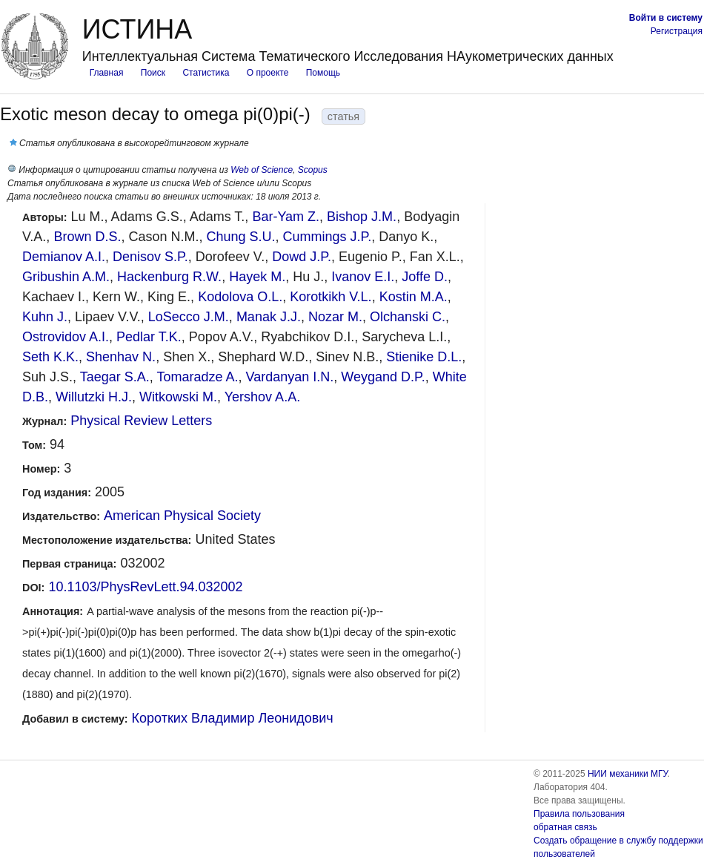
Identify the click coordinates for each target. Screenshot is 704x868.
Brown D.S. (87, 236)
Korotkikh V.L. (330, 296)
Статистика (205, 73)
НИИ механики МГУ (628, 774)
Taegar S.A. (115, 376)
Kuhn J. (44, 316)
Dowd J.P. (301, 256)
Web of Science (261, 170)
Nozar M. (335, 316)
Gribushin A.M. (66, 276)
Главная (107, 73)
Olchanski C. (407, 316)
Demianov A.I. (63, 256)
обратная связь (565, 827)
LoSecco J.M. (188, 316)
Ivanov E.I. (362, 276)
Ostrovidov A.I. (65, 336)
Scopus (313, 170)
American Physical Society (182, 515)
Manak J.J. (268, 316)
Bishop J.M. (361, 216)
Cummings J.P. (327, 236)
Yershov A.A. (262, 396)
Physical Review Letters (141, 420)
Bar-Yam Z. (285, 216)
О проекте (268, 73)
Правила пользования (579, 814)
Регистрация (677, 31)
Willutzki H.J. (94, 396)
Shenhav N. (121, 356)
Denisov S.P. (150, 256)
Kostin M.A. (413, 296)
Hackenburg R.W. (169, 276)
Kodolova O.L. (240, 296)
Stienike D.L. (424, 356)
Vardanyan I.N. (290, 376)
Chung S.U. (240, 236)
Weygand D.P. (383, 376)
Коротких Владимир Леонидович (232, 718)
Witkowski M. (178, 396)
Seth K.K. (50, 356)
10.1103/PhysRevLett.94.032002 (145, 586)
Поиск (153, 73)
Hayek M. (257, 276)
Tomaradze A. (197, 376)
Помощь (323, 73)
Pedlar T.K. (149, 336)
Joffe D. (425, 276)
